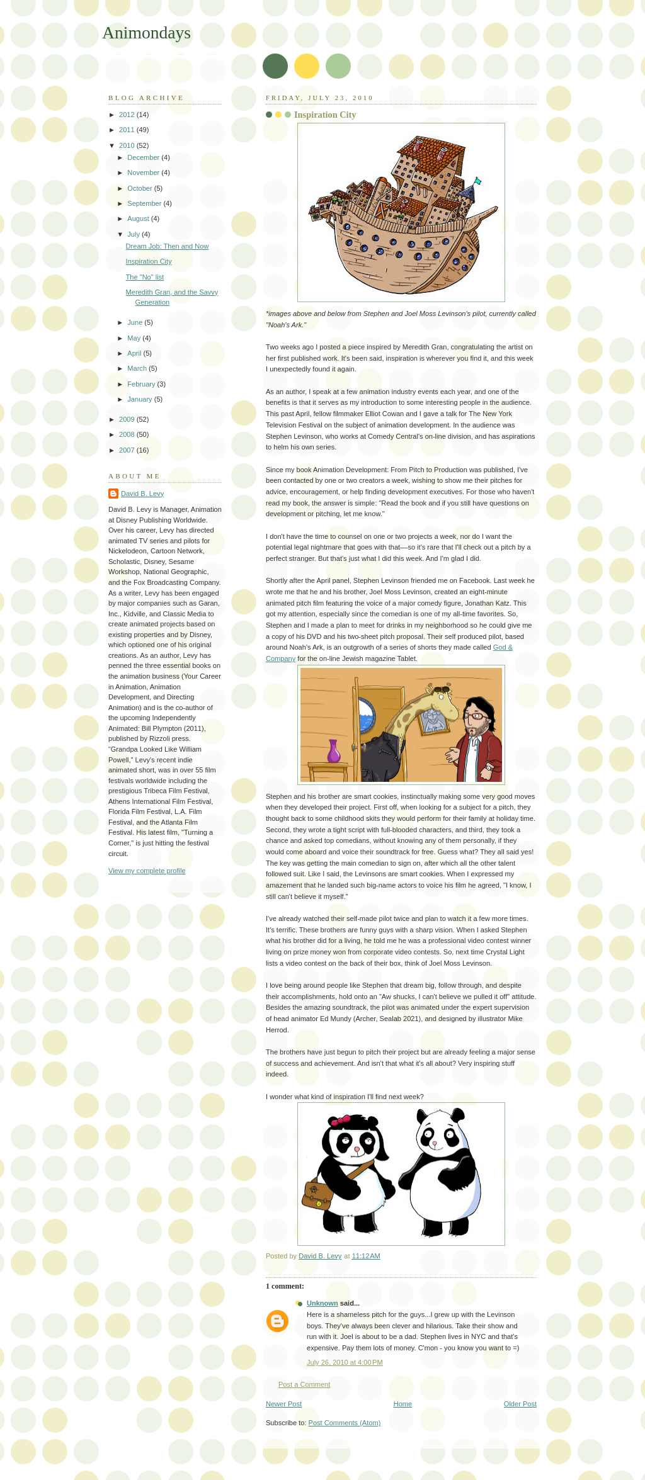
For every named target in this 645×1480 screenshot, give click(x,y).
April (135, 353)
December (144, 157)
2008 (128, 434)
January (140, 399)
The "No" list (145, 277)
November (144, 172)
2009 (128, 419)
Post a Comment (304, 1384)
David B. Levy (142, 493)
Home (403, 1404)
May (134, 338)
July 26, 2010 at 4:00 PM (345, 1362)
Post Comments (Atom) (345, 1422)
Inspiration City (149, 261)
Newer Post (284, 1404)
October (140, 188)
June (135, 322)
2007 (128, 450)
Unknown (322, 1303)
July (134, 234)
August (139, 218)
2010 (128, 145)
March (138, 368)
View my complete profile (147, 870)
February (142, 384)
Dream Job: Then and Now (167, 246)
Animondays (146, 32)
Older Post (520, 1404)
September (145, 203)
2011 (128, 129)
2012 (128, 114)
